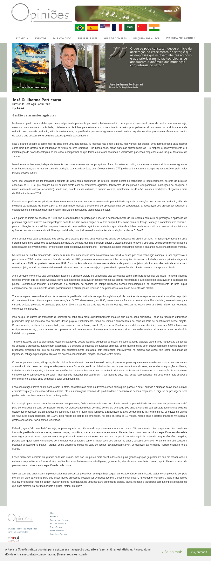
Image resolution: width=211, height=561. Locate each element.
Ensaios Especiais (58, 523)
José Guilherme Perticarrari (37, 99)
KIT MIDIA (22, 38)
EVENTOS (40, 38)
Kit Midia (54, 516)
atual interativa (13, 539)
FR (117, 27)
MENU (190, 9)
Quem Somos (56, 527)
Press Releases (57, 530)
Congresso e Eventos (59, 520)
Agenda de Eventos (58, 534)
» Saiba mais (172, 552)
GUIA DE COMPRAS (115, 38)
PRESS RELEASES (87, 38)
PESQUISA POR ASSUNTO (180, 38)
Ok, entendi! (199, 552)
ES (92, 27)
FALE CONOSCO (62, 38)
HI (154, 27)
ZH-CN (142, 27)
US (105, 27)
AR (129, 27)
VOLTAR (190, 18)
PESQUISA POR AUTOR (146, 38)
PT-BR (80, 27)
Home (53, 513)
